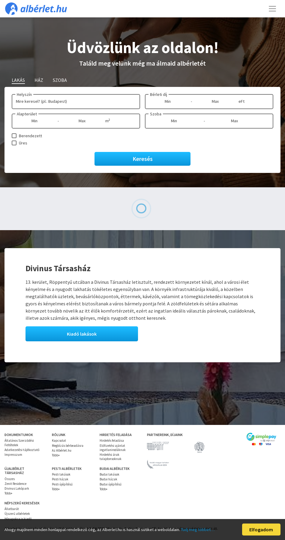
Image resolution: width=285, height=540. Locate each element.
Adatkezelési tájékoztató (21, 450)
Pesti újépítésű (62, 484)
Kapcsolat (59, 440)
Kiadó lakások (82, 334)
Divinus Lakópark (16, 488)
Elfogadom (261, 530)
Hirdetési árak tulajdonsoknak (111, 456)
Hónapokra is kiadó (18, 519)
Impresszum (13, 454)
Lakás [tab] (18, 80)
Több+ (56, 455)
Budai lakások (109, 474)
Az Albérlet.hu (61, 450)
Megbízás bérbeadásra (67, 446)
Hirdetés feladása (112, 440)
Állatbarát (11, 509)
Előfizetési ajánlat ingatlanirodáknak (113, 448)
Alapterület (27, 114)
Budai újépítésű (111, 484)
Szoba (155, 114)
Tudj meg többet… (197, 529)
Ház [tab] (38, 80)
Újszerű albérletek (17, 514)
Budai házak (108, 479)
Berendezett (30, 135)
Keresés (143, 158)
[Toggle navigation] (272, 8)
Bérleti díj (158, 94)
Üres (23, 143)
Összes (9, 479)
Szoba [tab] (60, 80)
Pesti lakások (61, 474)
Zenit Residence (15, 484)
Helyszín (24, 94)
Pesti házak (60, 479)
